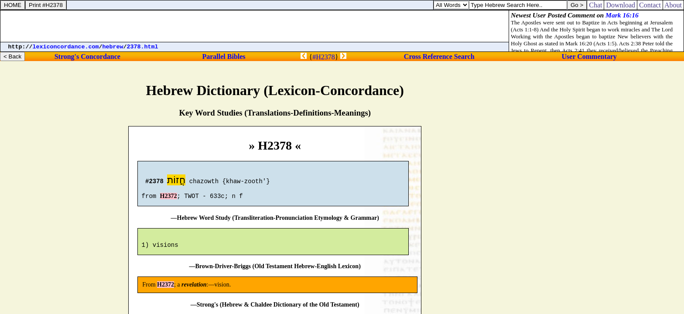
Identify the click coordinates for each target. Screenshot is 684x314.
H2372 (168, 200)
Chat (595, 5)
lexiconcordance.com (66, 47)
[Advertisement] (255, 26)
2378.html (142, 47)
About (673, 5)
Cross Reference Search (439, 56)
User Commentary (589, 56)
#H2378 (323, 57)
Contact (650, 5)
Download (620, 5)
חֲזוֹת (176, 181)
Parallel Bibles (223, 56)
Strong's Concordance (87, 56)
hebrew (113, 47)
